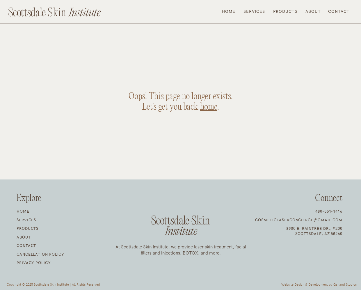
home (208, 107)
